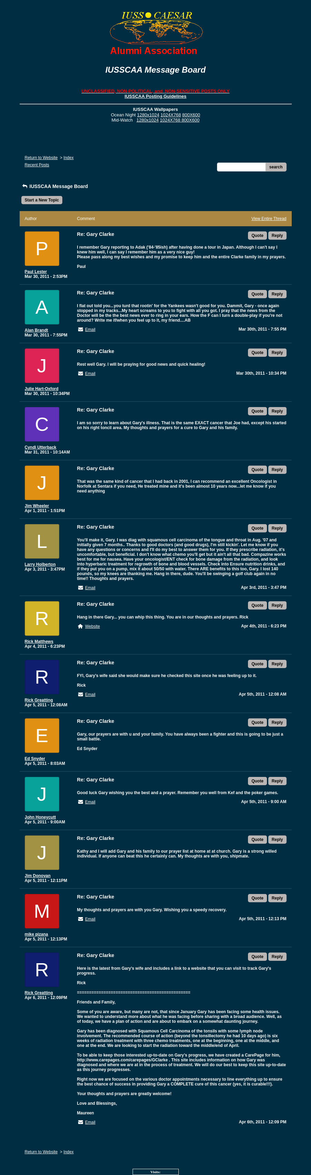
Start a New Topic (42, 200)
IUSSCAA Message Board (54, 186)
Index (68, 157)
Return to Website (41, 157)
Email (90, 329)
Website (92, 626)
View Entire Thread (269, 218)
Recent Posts (37, 165)
